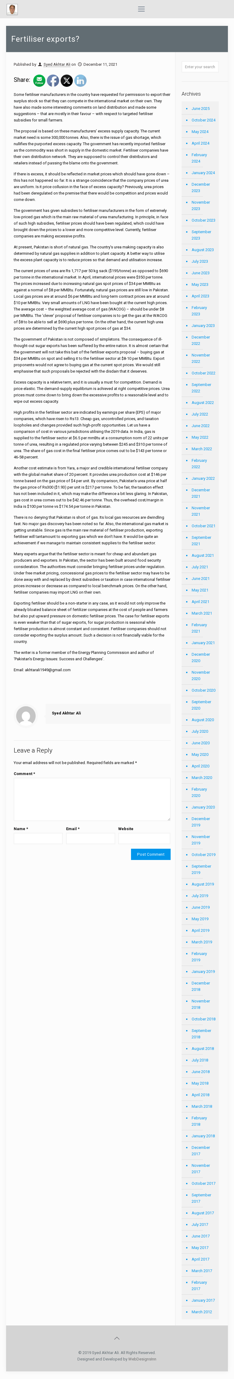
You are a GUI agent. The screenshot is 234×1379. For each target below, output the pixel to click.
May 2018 (200, 1083)
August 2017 (203, 1213)
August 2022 (203, 402)
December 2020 (201, 657)
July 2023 (200, 261)
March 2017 (202, 1270)
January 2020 (203, 807)
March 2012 (202, 1312)
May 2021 (200, 590)
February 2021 (199, 628)
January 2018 (203, 1136)
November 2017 (201, 1168)
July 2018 (200, 1060)
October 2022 (203, 373)
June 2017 (201, 1236)
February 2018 (199, 1121)
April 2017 (200, 1259)
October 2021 (203, 526)
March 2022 (202, 449)
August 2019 (203, 884)
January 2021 (203, 642)
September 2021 (201, 540)
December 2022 (201, 340)
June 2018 (201, 1071)
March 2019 (202, 942)
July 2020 (200, 731)
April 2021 (200, 601)
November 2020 (201, 675)
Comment (24, 773)
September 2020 (201, 705)
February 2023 (199, 310)
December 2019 (201, 821)
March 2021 (202, 613)
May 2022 (200, 437)
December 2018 (201, 986)
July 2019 (200, 895)
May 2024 (200, 131)
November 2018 (201, 1004)
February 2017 (199, 1285)
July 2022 (200, 414)
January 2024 (203, 172)
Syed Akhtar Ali (57, 64)
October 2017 (203, 1183)
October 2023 (203, 220)
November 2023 (201, 205)
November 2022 (201, 358)
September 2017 (201, 1198)
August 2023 (203, 249)
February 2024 (199, 158)
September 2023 (201, 235)
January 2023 (203, 325)
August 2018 (203, 1048)
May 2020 (200, 754)
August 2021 (203, 555)
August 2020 (203, 720)
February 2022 (199, 463)
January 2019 (203, 971)
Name (21, 828)
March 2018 (202, 1106)
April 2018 (200, 1095)
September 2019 (201, 869)
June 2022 (201, 425)
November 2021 (201, 511)
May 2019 (200, 919)
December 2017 (201, 1150)
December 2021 (201, 493)
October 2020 (203, 690)
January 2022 (203, 478)
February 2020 (199, 792)
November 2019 (201, 839)
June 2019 (201, 907)
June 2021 (201, 578)
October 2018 (203, 1019)
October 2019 (203, 854)
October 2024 (203, 120)
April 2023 (200, 296)
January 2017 (203, 1300)
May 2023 (200, 284)
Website (125, 828)
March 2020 (202, 777)
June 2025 (201, 108)
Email (73, 828)
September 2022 (201, 387)
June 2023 (201, 273)
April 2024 (200, 143)
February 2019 (199, 956)
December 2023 (201, 187)
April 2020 (200, 766)
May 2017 (200, 1247)
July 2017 (200, 1224)
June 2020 (201, 743)
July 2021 (200, 567)
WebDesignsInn (142, 1359)
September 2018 (201, 1033)
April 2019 (200, 930)
